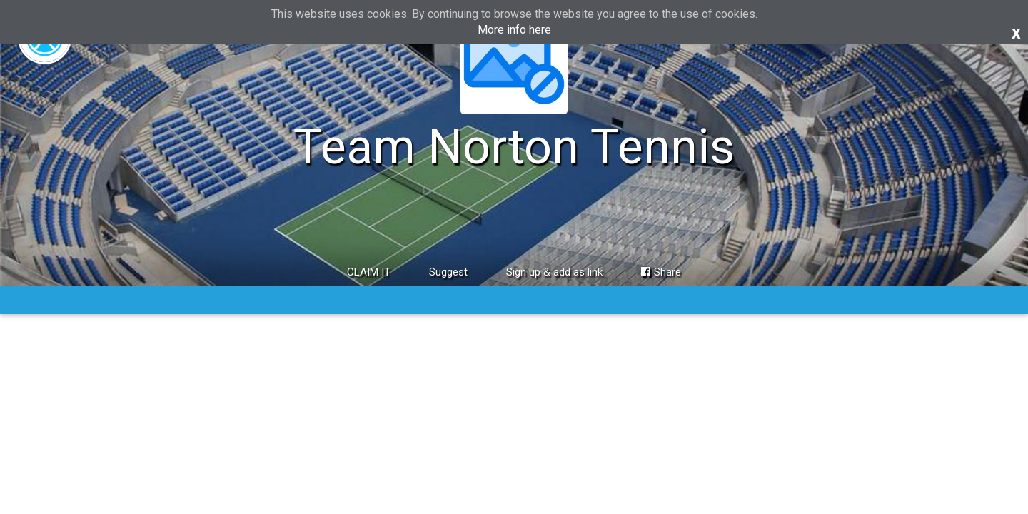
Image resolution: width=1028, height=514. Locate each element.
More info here (514, 29)
